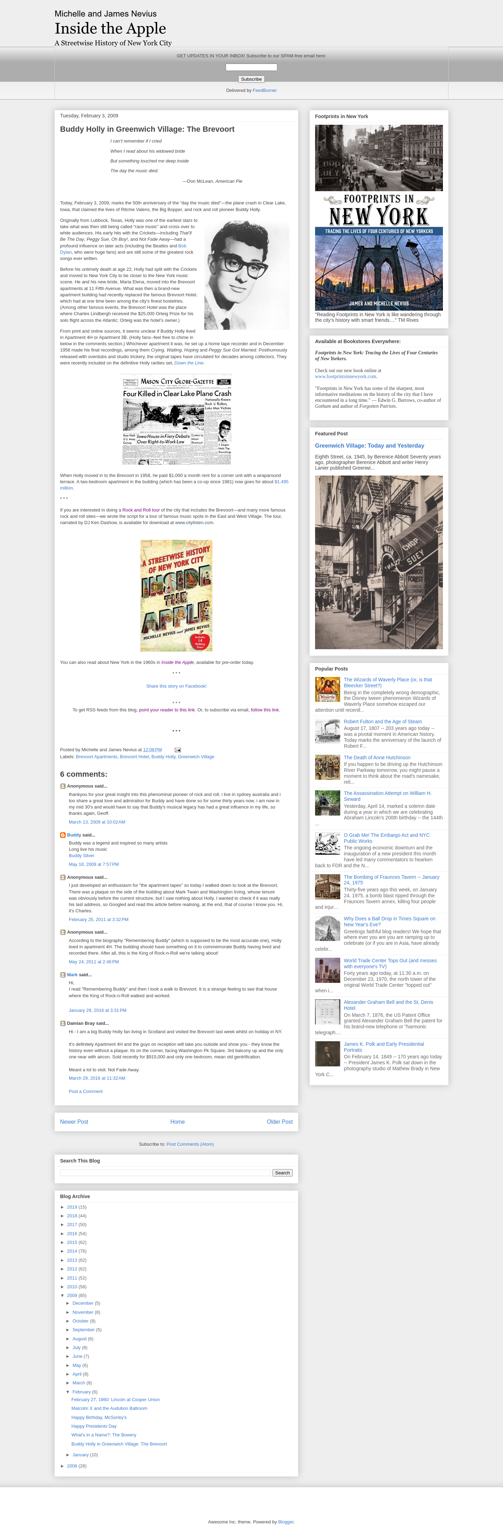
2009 (73, 1295)
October (81, 1321)
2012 (73, 1268)
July (77, 1347)
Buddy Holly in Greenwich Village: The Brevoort (119, 1444)
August (80, 1338)
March (80, 1382)
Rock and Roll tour (141, 510)
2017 (73, 1224)
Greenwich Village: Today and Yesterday (369, 445)
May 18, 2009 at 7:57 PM (94, 864)
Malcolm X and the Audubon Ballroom (109, 1408)
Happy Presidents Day (93, 1426)
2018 (73, 1215)
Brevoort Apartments (97, 756)
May (77, 1365)
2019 (73, 1207)
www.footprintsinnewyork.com (345, 376)
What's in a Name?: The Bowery (103, 1434)
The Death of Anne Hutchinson (377, 757)
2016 (73, 1233)
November (84, 1312)
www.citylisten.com (194, 522)
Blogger (285, 1521)
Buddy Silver (81, 855)
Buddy (74, 835)
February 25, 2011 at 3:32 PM (99, 919)
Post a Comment (86, 1091)
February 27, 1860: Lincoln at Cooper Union (115, 1399)
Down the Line (188, 362)
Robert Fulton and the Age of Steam (383, 721)
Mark (72, 974)
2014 (73, 1251)
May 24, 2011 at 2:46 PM (94, 961)
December (84, 1303)
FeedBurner (265, 90)
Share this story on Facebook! (176, 686)
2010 (73, 1286)
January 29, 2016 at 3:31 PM (97, 1010)
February (82, 1391)
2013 (73, 1260)
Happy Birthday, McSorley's (98, 1417)
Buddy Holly (163, 756)
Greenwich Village (196, 756)
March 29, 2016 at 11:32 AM (97, 1078)
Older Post (280, 1122)
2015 (73, 1242)
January (81, 1454)
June (78, 1356)
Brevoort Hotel (134, 756)
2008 (73, 1466)
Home (177, 1122)
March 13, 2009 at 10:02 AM (97, 822)
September (84, 1329)
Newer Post (74, 1122)
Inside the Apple (177, 662)
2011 (73, 1278)
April (78, 1374)
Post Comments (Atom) (190, 1144)
